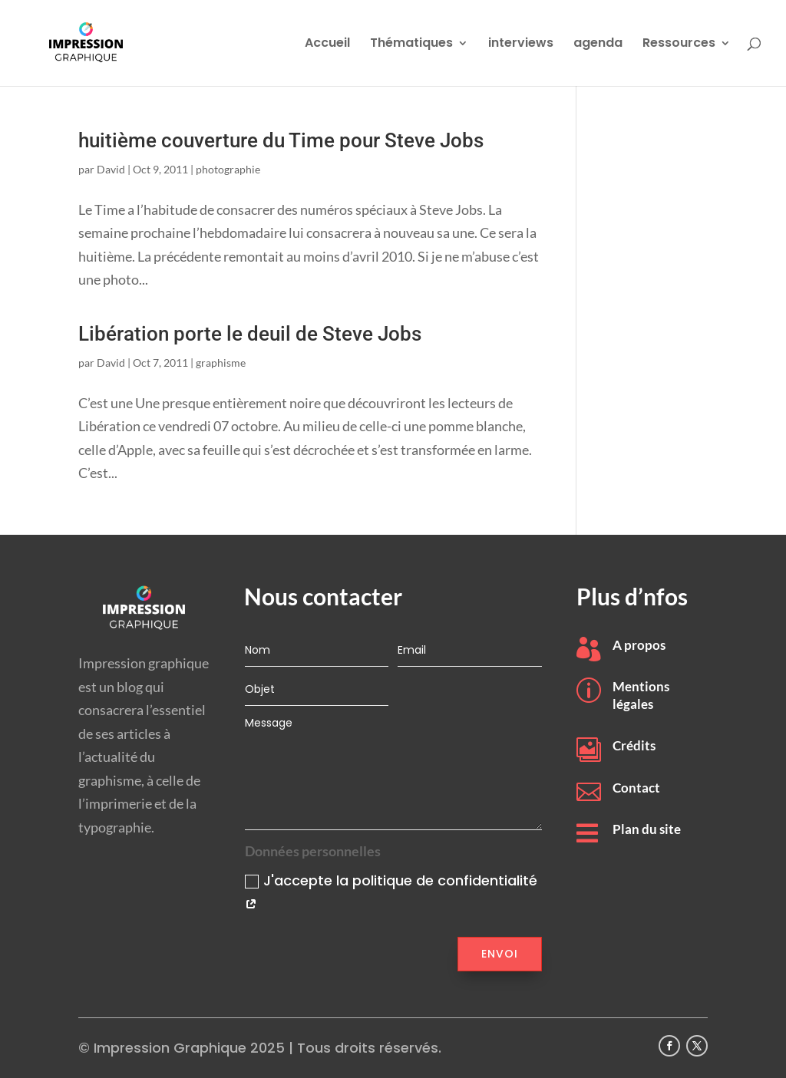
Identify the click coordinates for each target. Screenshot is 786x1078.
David (111, 169)
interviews (520, 44)
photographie (228, 169)
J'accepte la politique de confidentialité (391, 892)
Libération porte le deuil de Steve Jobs (249, 333)
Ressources (678, 44)
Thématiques (411, 44)
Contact (636, 788)
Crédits (634, 745)
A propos (639, 645)
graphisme (221, 362)
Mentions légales (641, 694)
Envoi (499, 953)
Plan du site (647, 829)
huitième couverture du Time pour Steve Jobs (281, 140)
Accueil (327, 44)
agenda (598, 44)
